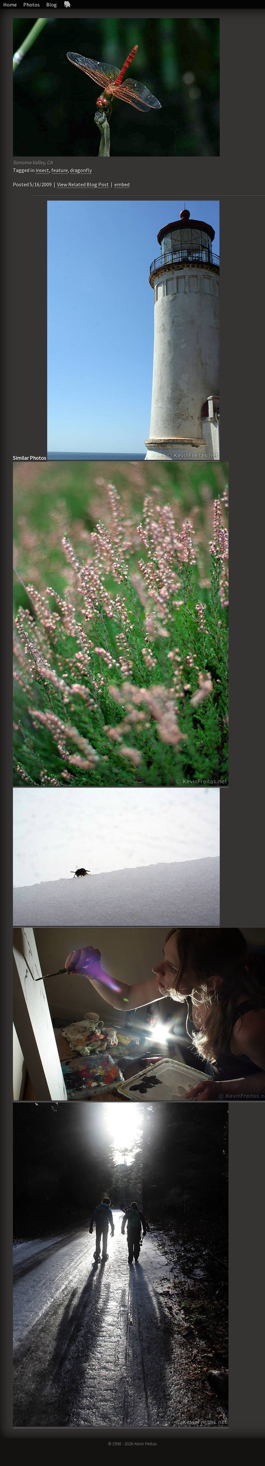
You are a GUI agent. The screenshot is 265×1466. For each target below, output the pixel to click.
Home (10, 4)
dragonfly (81, 170)
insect (42, 170)
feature (59, 170)
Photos (31, 4)
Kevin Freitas (145, 1444)
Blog (51, 4)
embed (122, 184)
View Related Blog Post (83, 184)
